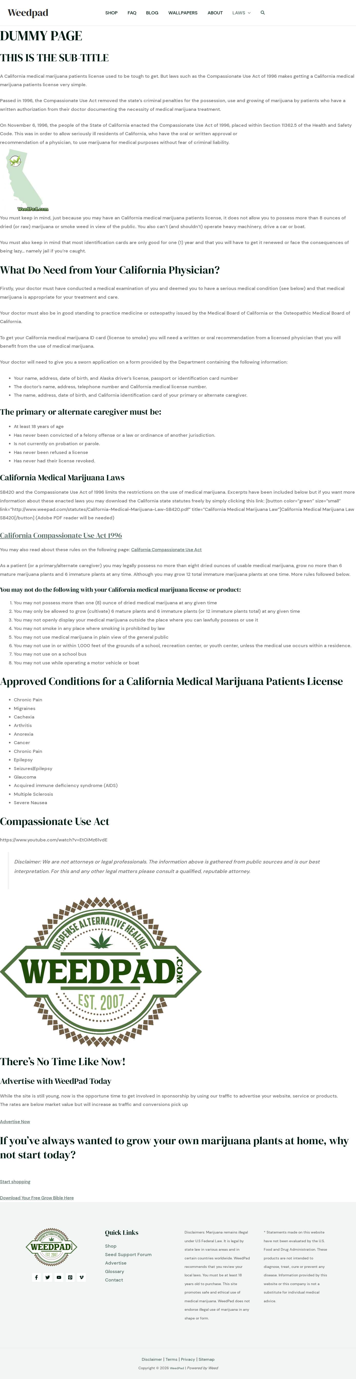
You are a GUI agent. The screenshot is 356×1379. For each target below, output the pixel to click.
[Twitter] (47, 1277)
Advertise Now (16, 1122)
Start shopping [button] (16, 1182)
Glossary (114, 1272)
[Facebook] (36, 1277)
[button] (246, 13)
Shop (113, 13)
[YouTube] (59, 1277)
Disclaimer (148, 1359)
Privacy (189, 1359)
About (214, 13)
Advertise (116, 1263)
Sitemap (209, 1359)
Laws (240, 13)
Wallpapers (182, 13)
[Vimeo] (81, 1277)
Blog (153, 13)
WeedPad (177, 1368)
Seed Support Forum (128, 1255)
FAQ (133, 13)
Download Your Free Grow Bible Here (41, 1198)
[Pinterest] (70, 1277)
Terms (170, 1359)
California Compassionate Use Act (169, 550)
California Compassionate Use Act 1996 (70, 535)
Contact (114, 1280)
